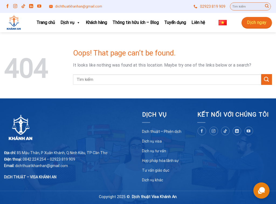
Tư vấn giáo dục (155, 170)
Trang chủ (45, 22)
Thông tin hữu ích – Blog (135, 22)
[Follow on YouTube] (39, 6)
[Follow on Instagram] (15, 6)
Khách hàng (96, 22)
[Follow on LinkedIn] (31, 6)
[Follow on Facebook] (7, 6)
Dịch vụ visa (152, 141)
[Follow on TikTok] (23, 6)
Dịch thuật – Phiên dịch (161, 131)
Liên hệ (198, 22)
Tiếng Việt (226, 23)
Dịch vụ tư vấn (154, 151)
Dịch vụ (70, 22)
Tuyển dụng (175, 22)
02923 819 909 (209, 6)
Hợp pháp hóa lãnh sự (160, 160)
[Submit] (267, 6)
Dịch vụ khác (152, 180)
